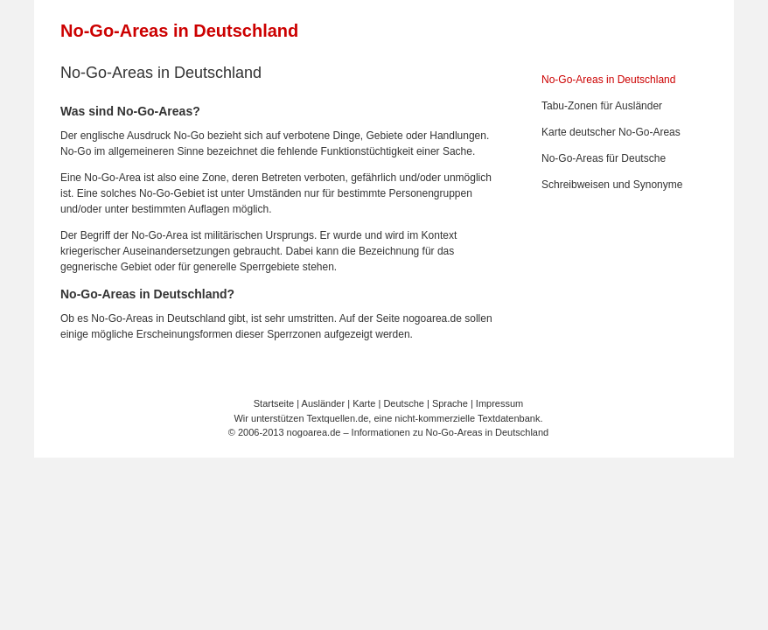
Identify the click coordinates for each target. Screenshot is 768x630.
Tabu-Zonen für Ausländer (601, 106)
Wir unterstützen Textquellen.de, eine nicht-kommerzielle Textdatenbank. (388, 418)
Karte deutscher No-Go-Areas (611, 132)
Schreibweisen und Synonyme (611, 184)
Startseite (274, 403)
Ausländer (324, 403)
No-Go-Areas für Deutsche (603, 158)
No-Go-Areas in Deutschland (179, 30)
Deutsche (403, 403)
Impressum (499, 403)
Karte (364, 403)
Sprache (450, 403)
